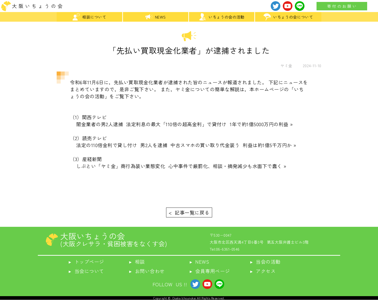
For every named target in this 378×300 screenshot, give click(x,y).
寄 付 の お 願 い (342, 6)
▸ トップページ (86, 261)
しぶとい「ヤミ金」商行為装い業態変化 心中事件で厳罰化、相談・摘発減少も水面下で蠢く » (178, 166)
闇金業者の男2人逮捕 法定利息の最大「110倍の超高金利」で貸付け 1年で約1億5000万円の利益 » (181, 124)
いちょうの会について (288, 16)
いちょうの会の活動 (221, 16)
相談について (89, 16)
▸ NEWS (199, 261)
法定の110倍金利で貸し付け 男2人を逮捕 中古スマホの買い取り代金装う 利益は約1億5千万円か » (183, 145)
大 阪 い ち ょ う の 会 (37, 5)
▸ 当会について (86, 270)
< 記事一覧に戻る (189, 212)
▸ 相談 (137, 261)
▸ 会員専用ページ (210, 270)
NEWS (155, 16)
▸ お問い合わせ (147, 270)
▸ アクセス (263, 270)
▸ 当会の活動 (265, 261)
